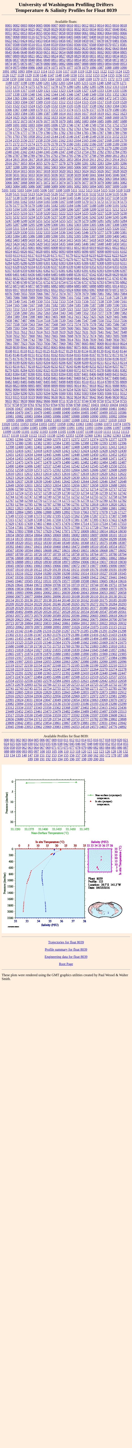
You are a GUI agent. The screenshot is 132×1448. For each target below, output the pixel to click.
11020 (6, 424)
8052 (39, 347)
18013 (94, 531)
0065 (115, 33)
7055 (23, 294)
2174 (31, 144)
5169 (77, 202)
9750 (100, 401)
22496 (56, 677)
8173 (115, 355)
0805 (123, 52)
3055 (39, 163)
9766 (69, 405)
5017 (39, 171)
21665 (94, 642)
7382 (123, 313)
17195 (56, 516)
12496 (28, 466)
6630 (123, 274)
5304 (85, 225)
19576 (56, 581)
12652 (38, 485)
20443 (113, 608)
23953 (28, 727)
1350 (100, 94)
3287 (8, 167)
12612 (28, 474)
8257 (115, 366)
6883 (62, 286)
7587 (123, 324)
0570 (108, 44)
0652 (54, 52)
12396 (122, 443)
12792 (84, 504)
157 (77, 755)
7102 (77, 297)
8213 (115, 363)
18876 (10, 562)
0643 (115, 48)
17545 (113, 523)
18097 (94, 535)
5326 (115, 228)
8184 (62, 359)
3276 (46, 163)
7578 (92, 324)
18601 (38, 550)
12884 (19, 512)
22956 (56, 696)
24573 (94, 727)
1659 (92, 117)
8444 (16, 378)
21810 (113, 646)
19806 (10, 589)
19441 (113, 577)
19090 (113, 566)
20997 (66, 627)
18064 (38, 535)
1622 (115, 113)
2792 (54, 156)
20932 (122, 623)
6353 (100, 267)
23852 (38, 723)
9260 (92, 389)
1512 (62, 102)
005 (36, 740)
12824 (28, 508)
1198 (23, 83)
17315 (10, 520)
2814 (8, 159)
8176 (16, 359)
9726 (69, 401)
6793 (100, 282)
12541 (66, 466)
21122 (122, 627)
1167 (73, 79)
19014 (94, 562)
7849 (108, 340)
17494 (75, 523)
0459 (85, 41)
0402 (54, 37)
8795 (115, 382)
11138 (51, 435)
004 (30, 740)
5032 (23, 175)
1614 (62, 113)
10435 (123, 405)
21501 (113, 638)
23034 (38, 700)
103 (48, 751)
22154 (38, 665)
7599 (62, 328)
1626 (23, 117)
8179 (31, 359)
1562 (100, 106)
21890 (84, 654)
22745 (28, 688)
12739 (103, 493)
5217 (31, 213)
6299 (31, 263)
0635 (85, 48)
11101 (25, 431)
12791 (75, 504)
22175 (66, 665)
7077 (69, 294)
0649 (31, 52)
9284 (16, 393)
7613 (31, 332)
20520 (38, 612)
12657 (84, 485)
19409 (84, 577)
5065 (123, 179)
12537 (47, 466)
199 (89, 759)
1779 (39, 133)
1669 (115, 117)
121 (89, 751)
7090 (39, 297)
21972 (84, 658)
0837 (16, 60)
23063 (94, 700)
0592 (46, 48)
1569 (31, 110)
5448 (100, 244)
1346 (69, 94)
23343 (38, 707)
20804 (28, 623)
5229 (115, 213)
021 (125, 740)
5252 (46, 221)
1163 (43, 79)
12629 (66, 477)
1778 (31, 133)
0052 (16, 33)
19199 (122, 569)
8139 (100, 351)
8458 (46, 378)
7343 (62, 313)
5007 (85, 167)
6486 (62, 274)
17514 (84, 523)
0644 (123, 48)
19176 (94, 569)
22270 (103, 669)
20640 (56, 619)
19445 (10, 581)
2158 (39, 140)
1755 (16, 129)
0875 (16, 64)
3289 (23, 167)
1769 (123, 129)
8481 (123, 378)
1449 (62, 98)
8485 (23, 382)
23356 (47, 707)
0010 (69, 25)
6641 (77, 278)
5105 (36, 190)
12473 (10, 462)
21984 (113, 658)
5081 (115, 182)
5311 (16, 228)
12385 (66, 443)
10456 (84, 408)
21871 (19, 654)
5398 (100, 236)
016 (95, 740)
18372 (94, 543)
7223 (85, 309)
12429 (113, 451)
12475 (19, 462)
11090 (61, 428)
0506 (123, 41)
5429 (39, 244)
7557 (8, 324)
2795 (69, 156)
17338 (38, 520)
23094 (19, 704)
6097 (92, 251)
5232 (16, 217)
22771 (94, 688)
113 (71, 751)
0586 (23, 48)
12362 (107, 435)
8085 (100, 347)
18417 (28, 546)
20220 (19, 604)
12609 (122, 470)
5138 (16, 198)
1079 (85, 67)
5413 (54, 240)
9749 (92, 401)
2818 (39, 159)
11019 (122, 420)
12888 (47, 512)
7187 (92, 305)
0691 (92, 52)
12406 (56, 447)
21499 (103, 638)
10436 (10, 408)
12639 (38, 481)
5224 (77, 213)
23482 (66, 711)
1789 (115, 133)
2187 (100, 144)
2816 (23, 159)
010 (60, 740)
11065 (89, 424)
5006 (77, 167)
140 (24, 755)
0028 (46, 29)
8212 (108, 363)
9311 (115, 393)
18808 (19, 558)
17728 (94, 527)
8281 (16, 370)
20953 (10, 627)
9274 (123, 389)
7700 (16, 340)
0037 (108, 29)
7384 (8, 317)
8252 (92, 366)
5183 (62, 205)
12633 (103, 477)
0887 (77, 64)
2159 (46, 140)
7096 (62, 297)
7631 (85, 332)
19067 (66, 566)
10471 (28, 412)
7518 (46, 320)
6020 (100, 248)
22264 (94, 669)
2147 (77, 136)
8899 (54, 385)
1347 (77, 94)
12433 (19, 454)
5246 (123, 217)
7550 (100, 320)
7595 (31, 328)
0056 (46, 33)
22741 (10, 688)
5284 (123, 221)
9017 (85, 385)
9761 (31, 405)
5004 (62, 167)
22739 (122, 684)
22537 (113, 677)
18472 (75, 546)
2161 (54, 140)
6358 (16, 271)
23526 (19, 715)
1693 (31, 125)
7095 (54, 297)
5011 (115, 167)
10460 (103, 408)
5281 (100, 221)
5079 (100, 182)
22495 (47, 677)
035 (48, 744)
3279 (69, 163)
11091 (70, 428)
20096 (57, 596)
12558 (19, 470)
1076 (62, 67)
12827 (56, 508)
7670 (77, 336)
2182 (85, 144)
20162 (84, 600)
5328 (8, 232)
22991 (10, 700)
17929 (47, 531)
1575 (77, 110)
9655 (8, 401)
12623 (10, 477)
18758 (75, 554)
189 (30, 759)
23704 (28, 719)
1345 (62, 94)
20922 (103, 623)
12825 (38, 508)
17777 (113, 527)
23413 (94, 707)
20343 (47, 608)
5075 (69, 182)
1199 (31, 83)
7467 (16, 320)
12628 (56, 477)
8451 (39, 378)
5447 (92, 244)
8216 (16, 366)
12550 (113, 466)
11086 (43, 428)
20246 (56, 604)
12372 (75, 439)
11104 (53, 431)
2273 (62, 148)
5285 (8, 225)
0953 (123, 64)
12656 (75, 485)
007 (48, 740)
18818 (28, 558)
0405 (69, 37)
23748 (66, 719)
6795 (115, 282)
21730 (38, 646)
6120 (46, 255)
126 (107, 751)
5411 (39, 240)
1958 (31, 136)
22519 (94, 677)
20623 (19, 619)
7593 (16, 328)
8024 (123, 343)
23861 (56, 723)
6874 (23, 286)
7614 (39, 332)
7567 (46, 324)
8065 (54, 347)
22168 (56, 665)
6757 (85, 282)
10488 (56, 412)
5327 (123, 228)
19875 (56, 589)
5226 (92, 213)
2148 (85, 136)
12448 (75, 454)
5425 (23, 244)
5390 (54, 236)
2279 (108, 148)
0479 (108, 41)
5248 (16, 221)
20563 (10, 615)
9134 (62, 389)
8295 (31, 370)
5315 (31, 228)
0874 (8, 64)
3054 (31, 163)
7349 (77, 313)
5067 (16, 182)
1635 (69, 117)
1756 (23, 129)
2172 (16, 144)
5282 (108, 221)
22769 (84, 688)
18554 (113, 546)
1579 (108, 110)
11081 (6, 428)
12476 (28, 462)
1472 (108, 98)
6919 (31, 290)
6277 (77, 259)
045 (72, 744)
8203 (39, 363)
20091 (47, 596)
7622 (77, 332)
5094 (92, 186)
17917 (38, 531)
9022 (100, 385)
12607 (103, 470)
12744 (10, 497)
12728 (47, 493)
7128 (115, 297)
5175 (123, 202)
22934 (28, 696)
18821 (47, 558)
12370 (56, 439)
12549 (103, 466)
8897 (39, 385)
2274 (69, 148)
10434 (113, 405)
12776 (75, 500)
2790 (39, 156)
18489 (84, 546)
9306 (108, 393)
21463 (28, 638)
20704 (122, 619)
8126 (54, 351)
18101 (113, 535)
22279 (10, 673)
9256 (77, 389)
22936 (38, 696)
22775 (103, 688)
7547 (85, 320)
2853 (69, 159)
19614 (113, 581)
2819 (46, 159)
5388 (39, 236)
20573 (28, 615)
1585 (31, 113)
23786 (103, 719)
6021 (108, 248)
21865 (10, 654)
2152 (115, 136)
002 (18, 740)
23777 (84, 719)
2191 (8, 148)
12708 (56, 489)
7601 (77, 328)
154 (60, 755)
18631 (66, 550)
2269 (31, 148)
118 (77, 751)
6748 (16, 282)
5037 (62, 175)
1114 (44, 71)
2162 (62, 140)
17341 (47, 520)
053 (113, 744)
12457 (38, 458)
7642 (108, 332)
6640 (69, 278)
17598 (28, 527)
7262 (39, 313)
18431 (38, 546)
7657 (23, 336)
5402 (8, 240)
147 (30, 755)
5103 (20, 190)
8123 (39, 351)
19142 (66, 569)
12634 (113, 477)
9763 (46, 405)
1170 (96, 79)
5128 (69, 194)
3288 (16, 167)
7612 (23, 332)
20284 (113, 604)
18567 (10, 550)
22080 (84, 661)
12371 (66, 439)
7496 (31, 320)
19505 (28, 581)
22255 (75, 669)
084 (107, 747)
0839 (23, 60)
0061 (85, 33)
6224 (123, 255)
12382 (38, 443)
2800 (108, 156)
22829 (47, 692)
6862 (123, 282)
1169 (88, 79)
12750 (56, 497)
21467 (38, 638)
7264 (54, 313)
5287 (16, 225)
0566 (77, 44)
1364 (8, 98)
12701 (28, 489)
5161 (16, 202)
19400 (66, 577)
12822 (10, 508)
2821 (62, 159)
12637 (19, 481)
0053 (23, 33)
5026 (100, 171)
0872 (115, 60)
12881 (113, 508)
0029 (54, 29)
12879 (94, 508)
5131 (85, 194)
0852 (62, 60)
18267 (84, 539)
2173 (23, 144)
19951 (94, 589)
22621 (84, 681)
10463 (122, 408)
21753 (56, 646)
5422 (123, 240)
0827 (62, 56)
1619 (100, 113)
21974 (94, 658)
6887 (85, 286)
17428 (122, 520)
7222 (77, 309)
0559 (54, 44)
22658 (122, 681)
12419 (47, 451)
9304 (92, 393)
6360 (31, 271)
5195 (23, 209)
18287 (94, 539)
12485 (113, 462)
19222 (28, 573)
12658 (94, 485)
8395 (69, 374)
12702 (38, 489)
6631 (8, 278)
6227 (23, 259)
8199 (16, 363)
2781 (92, 152)
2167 (100, 140)
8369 (69, 370)
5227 (100, 213)
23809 (10, 723)
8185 (69, 359)
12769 (28, 500)
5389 (46, 236)
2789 (31, 156)
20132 (122, 596)
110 (66, 751)
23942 (122, 723)
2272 (54, 148)
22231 (28, 669)
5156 (100, 198)
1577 (92, 110)
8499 (69, 382)
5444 (69, 244)
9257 (85, 389)
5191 (115, 205)
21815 (10, 650)
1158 (5, 79)
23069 (103, 700)
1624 (8, 117)
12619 (94, 474)
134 (12, 755)
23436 (122, 707)
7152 (54, 301)
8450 (31, 378)
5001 (39, 167)
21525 (19, 642)
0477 (92, 41)
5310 (8, 228)
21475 (47, 638)
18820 (38, 558)
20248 (66, 604)
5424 (16, 244)
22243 (56, 669)
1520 (123, 102)
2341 (16, 152)
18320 (19, 543)
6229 (39, 259)
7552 (108, 320)
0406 (77, 37)
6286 (23, 263)
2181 (77, 144)
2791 (46, 156)
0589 (31, 48)
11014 (94, 420)
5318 (54, 228)
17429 (10, 523)
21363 (47, 635)
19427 (103, 577)
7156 (85, 301)
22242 (47, 669)
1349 (92, 94)
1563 (108, 106)
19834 (19, 589)
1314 (123, 87)
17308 (122, 516)
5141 (39, 198)
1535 (69, 106)
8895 (31, 385)
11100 (16, 431)
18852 (94, 558)
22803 (10, 692)
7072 (54, 294)
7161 (123, 301)
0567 (85, 44)
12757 (103, 497)
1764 (85, 129)
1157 (126, 75)
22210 (113, 665)
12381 (28, 443)
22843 (66, 692)
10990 (94, 416)
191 (42, 759)
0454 (46, 41)
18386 (113, 543)
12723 (10, 493)
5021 (69, 171)
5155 (92, 198)
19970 (113, 589)
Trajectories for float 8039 (66, 942)
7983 (69, 343)
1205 (77, 83)
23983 (56, 727)
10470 (19, 412)
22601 (66, 681)
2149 (92, 136)
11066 (98, 424)
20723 (10, 623)
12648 (122, 481)
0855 (85, 60)
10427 (85, 405)
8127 (62, 351)
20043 (84, 592)
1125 (126, 71)
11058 (61, 424)
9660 (31, 401)
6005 (46, 248)
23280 (113, 704)
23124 (47, 704)
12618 (84, 474)
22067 (75, 661)
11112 (116, 431)
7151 (46, 301)
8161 (46, 355)
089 (12, 751)
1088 (108, 67)
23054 (75, 700)
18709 (19, 554)
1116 (58, 71)
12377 (113, 439)
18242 (75, 539)
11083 (15, 428)
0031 (69, 29)
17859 (122, 527)
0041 (123, 29)
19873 (47, 589)
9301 (69, 393)
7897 (16, 343)
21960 (66, 658)
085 (113, 747)
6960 (77, 290)
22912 (122, 692)
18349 (66, 543)
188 (125, 755)
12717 (113, 489)
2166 (92, 140)
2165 (85, 140)
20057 (113, 592)
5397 (92, 236)
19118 (28, 569)
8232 (54, 366)
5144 (62, 198)
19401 (75, 577)
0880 (46, 64)
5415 (69, 240)
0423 (16, 41)
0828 (69, 56)
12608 (113, 470)
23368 (66, 707)
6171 (54, 255)
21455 (19, 638)
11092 (80, 428)
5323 (92, 228)
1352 (115, 94)
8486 (31, 382)
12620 (103, 474)
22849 (75, 692)
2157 (31, 140)
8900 (62, 385)
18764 (94, 554)
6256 (54, 259)
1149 (66, 75)
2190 (123, 144)
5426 (31, 244)
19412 (94, 577)
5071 (39, 182)
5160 (8, 202)
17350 (56, 520)
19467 (19, 581)
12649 (10, 485)
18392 (10, 546)
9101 (46, 389)
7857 (123, 340)
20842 (56, 623)
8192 (92, 359)
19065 (47, 566)
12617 (75, 474)
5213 (123, 209)
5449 (108, 244)
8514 (100, 382)
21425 (103, 635)
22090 (103, 661)
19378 (47, 577)
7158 (100, 301)
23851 (28, 723)
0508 (16, 44)
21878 (38, 654)
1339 (23, 94)
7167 (31, 305)
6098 (100, 251)
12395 (113, 443)
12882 (122, 508)
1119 (81, 71)
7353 (92, 313)
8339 (54, 370)
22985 (122, 696)
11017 (103, 420)
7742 (31, 340)
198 (83, 759)
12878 (84, 508)
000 (6, 740)
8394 (62, 374)
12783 (10, 504)
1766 (100, 129)
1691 (16, 125)
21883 (66, 654)
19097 (122, 566)
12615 (56, 474)
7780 (39, 340)
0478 (100, 41)
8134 (85, 351)
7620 (69, 332)
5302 (69, 225)
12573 (38, 470)
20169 (94, 600)
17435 (19, 523)
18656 (94, 550)
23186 (84, 704)
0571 (115, 44)
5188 (92, 205)
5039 (77, 175)
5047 (123, 175)
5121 (16, 194)
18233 (66, 539)
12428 (103, 451)
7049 (16, 294)
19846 (38, 589)
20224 (28, 604)
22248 (66, 669)
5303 (77, 225)
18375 (103, 543)
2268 (23, 148)
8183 (54, 359)
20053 (103, 592)
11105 (62, 431)
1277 (46, 87)
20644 (66, 619)
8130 (77, 351)
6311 (123, 263)
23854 (47, 723)
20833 (47, 623)
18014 (103, 531)
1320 (39, 90)
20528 (66, 612)
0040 (115, 29)
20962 (19, 627)
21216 (47, 631)
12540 (56, 466)
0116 (31, 37)
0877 (31, 64)
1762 (69, 129)
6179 (69, 255)
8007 (92, 343)
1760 (54, 129)
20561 (122, 612)
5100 (123, 186)
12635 (122, 477)
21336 (28, 635)
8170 (100, 355)
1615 (69, 113)
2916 (8, 163)
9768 (77, 405)
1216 (92, 83)
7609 (123, 328)
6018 (85, 248)
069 (48, 747)
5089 (54, 186)
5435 (62, 244)
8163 (62, 355)
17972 (75, 531)
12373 (84, 439)
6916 (8, 290)
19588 (75, 581)
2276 (85, 148)
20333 (28, 608)
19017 (103, 562)
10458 (94, 408)
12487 (122, 462)
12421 (66, 451)
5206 (69, 209)
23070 (113, 700)
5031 (16, 175)
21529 (28, 642)
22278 (122, 669)
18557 (122, 546)
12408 (75, 447)
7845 (100, 340)
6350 (85, 267)
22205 (103, 665)
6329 (23, 267)
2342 (23, 152)
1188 (8, 83)
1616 (77, 113)
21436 (122, 635)
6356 (123, 267)
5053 (46, 179)
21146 (28, 631)
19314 (84, 573)
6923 (62, 290)
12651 (28, 485)
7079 (85, 294)
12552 (10, 470)
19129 (47, 569)
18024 (113, 531)
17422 (113, 520)
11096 (107, 428)
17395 (94, 520)
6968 (100, 290)
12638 (28, 481)
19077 (94, 566)
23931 (103, 723)
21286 (94, 631)
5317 (46, 228)
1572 (54, 110)
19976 (122, 589)
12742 (122, 493)
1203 (62, 83)
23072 (122, 700)
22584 (56, 681)
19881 (75, 589)
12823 (19, 508)
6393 (100, 271)
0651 (46, 52)
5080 (108, 182)
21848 (103, 650)
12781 (113, 500)
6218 (85, 255)
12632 (94, 477)
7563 (31, 324)
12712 (84, 489)
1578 (100, 110)
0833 (108, 56)
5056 (62, 179)
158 (83, 755)
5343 (69, 232)
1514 (77, 102)
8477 (108, 378)
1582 (8, 113)
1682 (77, 121)
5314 (23, 228)
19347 (10, 577)
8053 (46, 347)
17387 (84, 520)
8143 (115, 351)
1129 (28, 75)
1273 (16, 87)
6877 (31, 286)
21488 (75, 638)
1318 (31, 90)
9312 (123, 393)
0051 (8, 33)
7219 (54, 309)
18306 (122, 539)
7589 (8, 328)
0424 (23, 41)
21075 (94, 627)
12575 (47, 470)
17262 (75, 516)
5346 (85, 232)
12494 (19, 466)
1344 (54, 94)
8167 (92, 355)
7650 (8, 336)
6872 (8, 286)
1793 (16, 136)
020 (119, 740)
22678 (19, 684)
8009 (100, 343)
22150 (28, 665)
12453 (122, 454)
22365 (47, 673)
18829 (75, 558)
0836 (8, 60)
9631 (62, 397)
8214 (123, 363)
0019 (8, 29)
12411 (103, 447)
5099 (115, 186)
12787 (47, 504)
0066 (123, 33)
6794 (108, 282)
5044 (100, 175)
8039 (16, 347)
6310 (115, 263)
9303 (85, 393)
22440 (103, 673)
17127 (122, 512)
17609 (38, 527)
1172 (111, 79)
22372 (56, 673)
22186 (84, 665)
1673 (23, 121)
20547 (103, 612)
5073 (54, 182)
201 (101, 759)
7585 (108, 324)
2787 (16, 156)
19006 (84, 562)
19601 (94, 581)
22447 (122, 673)
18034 (10, 535)
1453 (92, 98)
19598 (84, 581)
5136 (123, 194)
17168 (28, 516)
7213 (23, 309)
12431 (10, 454)
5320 (69, 228)
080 (89, 747)
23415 (103, 707)
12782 (122, 500)
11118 (15, 435)
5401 (123, 236)
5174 (115, 202)
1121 (96, 71)
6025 (16, 251)
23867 (66, 723)
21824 (28, 650)
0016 (115, 25)
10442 (38, 408)
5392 (69, 236)
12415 (10, 451)
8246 (77, 366)
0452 (31, 41)
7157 (92, 301)
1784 (77, 133)
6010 (62, 248)
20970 (28, 627)
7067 (46, 294)
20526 (47, 612)
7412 (69, 317)
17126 (113, 512)
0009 (62, 25)
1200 (39, 83)
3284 (108, 163)
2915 (123, 159)
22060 (56, 661)
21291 (103, 631)
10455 (75, 408)
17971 (66, 531)
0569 (100, 44)
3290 (31, 167)
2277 (92, 148)
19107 (10, 569)
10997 (29, 420)
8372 (77, 370)
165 (101, 755)
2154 (8, 140)
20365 (84, 608)
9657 (16, 401)
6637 (46, 278)
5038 (69, 175)
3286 (123, 163)
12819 (103, 504)
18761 (84, 554)
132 (125, 751)
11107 (80, 431)
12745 (19, 497)
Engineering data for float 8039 (66, 957)
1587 (46, 113)
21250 (56, 631)
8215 (8, 366)
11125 (42, 435)
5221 (54, 213)
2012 (39, 136)
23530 (28, 715)
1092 (13, 71)
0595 (69, 48)
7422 (85, 317)
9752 (108, 401)
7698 (123, 336)
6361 (39, 271)
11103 (43, 431)
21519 (10, 642)
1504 (23, 102)
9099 (39, 389)
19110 (19, 569)
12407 (66, 447)
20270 (84, 604)
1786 (92, 133)
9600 (39, 397)
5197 (39, 209)
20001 (38, 592)
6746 (123, 278)
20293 (122, 604)
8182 (46, 359)
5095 (100, 186)
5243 (100, 217)
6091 (46, 251)
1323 (62, 90)
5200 (62, 209)
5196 (31, 209)
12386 (75, 443)
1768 (115, 129)
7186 (85, 305)
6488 (69, 274)
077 (72, 747)
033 (42, 744)
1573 (62, 110)
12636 (10, 481)
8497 (54, 382)
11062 (70, 424)
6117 (31, 255)
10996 (20, 420)
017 (101, 740)
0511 (39, 44)
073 (60, 747)
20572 (19, 615)
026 (18, 744)
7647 (115, 332)
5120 (8, 194)
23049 (56, 700)
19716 (66, 585)
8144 (123, 351)
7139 (8, 301)
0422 (8, 41)
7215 (39, 309)
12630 (75, 477)
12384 (56, 443)
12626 (38, 477)
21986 (122, 658)
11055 (43, 424)
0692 (100, 52)
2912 (100, 159)
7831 (77, 340)
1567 (16, 110)
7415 (77, 317)
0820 (23, 56)
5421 (115, 240)
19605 (103, 581)
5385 (23, 236)
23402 (84, 707)
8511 (92, 382)
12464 (94, 458)
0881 (54, 64)
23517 (10, 715)
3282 (92, 163)
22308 (38, 673)
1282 (85, 87)
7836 (85, 340)
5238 (62, 217)
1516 (92, 102)
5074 (62, 182)
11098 (126, 428)
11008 (75, 420)
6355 (115, 267)
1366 (23, 98)
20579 (38, 615)
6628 (108, 274)
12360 (88, 435)
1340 (31, 94)
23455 (28, 711)
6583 (100, 274)
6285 (16, 263)
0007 (54, 25)
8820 (8, 385)
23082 (10, 704)
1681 (69, 121)
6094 (69, 251)
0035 (100, 29)
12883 (10, 512)
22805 (19, 692)
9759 (23, 405)
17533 (94, 523)
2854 (77, 159)
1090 (123, 67)
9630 (54, 397)
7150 (39, 301)
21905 (122, 654)
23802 (113, 719)
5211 (108, 209)
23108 (38, 704)
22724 (84, 684)
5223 (69, 213)
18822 (56, 558)
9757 (8, 405)
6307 (92, 263)
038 (60, 744)
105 (54, 751)
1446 (46, 98)
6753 (54, 282)
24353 (75, 727)
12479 (56, 462)
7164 (8, 305)
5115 (104, 190)
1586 (39, 113)
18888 (19, 562)
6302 (54, 263)
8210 (92, 363)
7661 (39, 336)
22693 (28, 684)
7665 (54, 336)
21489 (84, 638)
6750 (31, 282)
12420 (56, 451)
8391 (39, 374)
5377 (100, 232)
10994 (122, 416)
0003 (23, 25)
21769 (66, 646)
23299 (122, 704)
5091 (69, 186)
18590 (19, 550)
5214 (8, 213)
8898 (46, 385)
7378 (108, 313)
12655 (66, 485)
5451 (123, 244)
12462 (84, 458)
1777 (23, 133)
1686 (108, 121)
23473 (47, 711)
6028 (39, 251)
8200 (23, 363)
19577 (66, 581)
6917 (16, 290)
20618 (113, 615)
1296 (100, 87)
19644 (28, 585)
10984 (38, 416)
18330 (47, 543)
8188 (77, 359)
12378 (122, 439)
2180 (69, 144)
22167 (47, 665)
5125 (46, 194)
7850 (115, 340)
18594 (28, 550)
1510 (46, 102)
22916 (10, 696)
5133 (100, 194)
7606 (108, 328)
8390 (31, 374)
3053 (23, 163)
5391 (62, 236)
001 (12, 740)
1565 (123, 106)
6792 (92, 282)
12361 (98, 435)
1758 (39, 129)
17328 (28, 520)
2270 (39, 148)
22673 (10, 684)
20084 (38, 596)
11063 (80, 424)
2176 (46, 144)
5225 (85, 213)
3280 (77, 163)
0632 (77, 48)
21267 (66, 631)
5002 (46, 167)
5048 (8, 179)
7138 (123, 297)
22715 (56, 684)
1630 (31, 117)
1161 (28, 79)
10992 (113, 416)
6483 (39, 274)
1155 (111, 75)
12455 (19, 458)
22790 (122, 688)
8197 (123, 359)
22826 (38, 692)
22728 (103, 684)
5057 (69, 179)
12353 (70, 435)
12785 (28, 504)
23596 (84, 715)
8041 (23, 347)
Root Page (66, 964)
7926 (31, 343)
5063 (108, 179)
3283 (100, 163)
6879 (39, 286)
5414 (62, 240)
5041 (92, 175)
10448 (56, 408)
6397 (123, 271)
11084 (24, 428)
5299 (46, 225)
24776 (113, 727)
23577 (66, 715)
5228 (108, 213)
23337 (28, 707)
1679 (62, 121)
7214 (31, 309)
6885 (77, 286)
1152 (88, 75)
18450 (47, 546)
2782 (100, 152)
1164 (50, 79)
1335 (115, 90)
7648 (123, 332)
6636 (39, 278)
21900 (103, 654)
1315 (8, 90)
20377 (94, 608)
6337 (54, 267)
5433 (46, 244)
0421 (123, 37)
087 (125, 747)
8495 (46, 382)
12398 (10, 447)
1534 (62, 106)
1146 (43, 75)
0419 (108, 37)
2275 (77, 148)
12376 (103, 439)
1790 (123, 133)
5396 (85, 236)
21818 (19, 650)
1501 (123, 98)
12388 (84, 443)
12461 (75, 458)
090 (18, 751)
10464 (10, 412)
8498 (62, 382)
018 (107, 740)
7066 (39, 294)
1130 (36, 75)
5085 (23, 186)
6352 (92, 267)
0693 (108, 52)
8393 (54, 374)
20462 (122, 608)
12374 (94, 439)
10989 (84, 416)
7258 (16, 313)
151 (42, 755)
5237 (54, 217)
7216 (46, 309)
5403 (16, 240)
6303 (62, 263)
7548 (92, 320)
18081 (66, 535)
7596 (39, 328)
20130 (112, 596)
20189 (122, 600)
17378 (66, 520)
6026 (23, 251)
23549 (38, 715)
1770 (8, 133)
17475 (56, 523)
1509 (39, 102)
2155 (16, 140)
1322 (54, 90)
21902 (113, 654)
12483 (94, 462)
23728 (47, 719)
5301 (62, 225)
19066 (56, 566)
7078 (77, 294)
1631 (39, 117)
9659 (23, 401)
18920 (38, 562)
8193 (100, 359)
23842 (19, 723)
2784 (115, 152)
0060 (77, 33)
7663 (46, 336)
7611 (16, 332)
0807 (8, 56)
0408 (92, 37)
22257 (84, 669)
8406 (92, 374)
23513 (122, 711)
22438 (94, 673)
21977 (103, 658)
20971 (38, 627)
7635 (92, 332)
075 (66, 747)
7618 (54, 332)
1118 (73, 71)
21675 (122, 642)
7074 (62, 294)
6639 (62, 278)
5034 (39, 175)
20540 (94, 612)
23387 (75, 707)
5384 (16, 236)
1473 (115, 98)
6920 (39, 290)
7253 (115, 309)
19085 (103, 566)
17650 (56, 527)
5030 (8, 175)
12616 (66, 474)
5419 (100, 240)
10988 (75, 416)
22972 (94, 696)
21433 (113, 635)
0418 (100, 37)
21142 (19, 631)
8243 (69, 366)
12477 (38, 462)
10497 (94, 412)
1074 (46, 67)
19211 (10, 573)
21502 (122, 638)
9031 (108, 385)
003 (24, 740)
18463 (66, 546)
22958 (66, 696)
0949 (115, 64)
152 (48, 755)
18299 (113, 539)
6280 (100, 259)
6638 (54, 278)
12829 (75, 508)
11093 (89, 428)
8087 (108, 347)
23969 (47, 727)
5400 (115, 236)
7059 (31, 294)
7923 (23, 343)
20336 (38, 608)
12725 (28, 493)
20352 (56, 608)
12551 (122, 466)
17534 (103, 523)
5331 (31, 232)
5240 (77, 217)
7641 (100, 332)
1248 (100, 83)
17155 (19, 516)
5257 (69, 221)
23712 (38, 719)
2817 (31, 159)
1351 (108, 94)
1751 (108, 125)
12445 (47, 454)
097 (36, 751)
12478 (47, 462)
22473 (10, 677)
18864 (122, 558)
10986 (56, 416)
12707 (47, 489)
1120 (88, 71)
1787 (100, 133)
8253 (100, 366)
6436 (31, 274)
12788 (56, 504)
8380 (108, 370)
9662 (39, 401)
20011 (56, 592)
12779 (94, 500)
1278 (54, 87)
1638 (85, 117)
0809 (16, 56)
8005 (85, 343)
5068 (23, 182)
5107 (51, 190)
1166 (66, 79)
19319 (94, 573)
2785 (123, 152)
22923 (19, 696)
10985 (47, 416)
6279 (92, 259)
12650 (19, 485)
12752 (75, 497)
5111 (74, 190)
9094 (16, 389)
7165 (16, 305)
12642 (66, 481)
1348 (85, 94)
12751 (66, 497)
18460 (56, 546)
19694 (47, 585)
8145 (8, 355)
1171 (103, 79)
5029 (123, 171)
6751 (39, 282)
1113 (36, 71)
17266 (84, 516)
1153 (96, 75)
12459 (56, 458)
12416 (19, 451)
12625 (28, 477)
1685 (100, 121)
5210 (100, 209)
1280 (69, 87)
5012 (123, 167)
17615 (47, 527)
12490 (10, 466)
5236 (46, 217)
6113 (16, 255)
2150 (100, 136)
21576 (66, 642)
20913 (94, 623)
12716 (103, 489)
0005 (39, 25)
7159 (108, 301)
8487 (39, 382)
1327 (85, 90)
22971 (84, 696)
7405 (54, 317)
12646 (103, 481)
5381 (123, 232)
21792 (84, 646)
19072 (75, 566)
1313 (115, 87)
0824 (54, 56)
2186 (92, 144)
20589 (56, 615)
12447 (66, 454)
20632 (47, 619)
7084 (123, 294)
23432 (113, 707)
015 (89, 740)
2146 (69, 136)
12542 (75, 466)
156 (72, 755)
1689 (8, 125)
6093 (62, 251)
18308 (10, 543)
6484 (46, 274)
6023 (123, 248)
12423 (75, 451)
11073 (107, 424)
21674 (113, 642)
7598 (54, 328)
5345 (77, 232)
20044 (94, 592)
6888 (92, 286)
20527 (56, 612)
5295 (31, 225)
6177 (62, 255)
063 (30, 747)
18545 (103, 546)
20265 (75, 604)
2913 (108, 159)
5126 (54, 194)
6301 (46, 263)
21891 (94, 654)
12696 (10, 489)
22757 (66, 688)
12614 (47, 474)
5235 (39, 217)
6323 (8, 267)
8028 (8, 347)
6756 (77, 282)
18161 (28, 539)
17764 (103, 527)
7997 (77, 343)
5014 (16, 171)
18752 (66, 554)
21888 (75, 654)
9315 (16, 397)
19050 (19, 566)
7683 (108, 336)
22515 (84, 677)
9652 (123, 397)
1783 (69, 133)
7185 (77, 305)
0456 (62, 41)
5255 (62, 221)
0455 (54, 41)
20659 (75, 619)
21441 (10, 638)
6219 (92, 255)
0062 (92, 33)
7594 (23, 328)
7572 (69, 324)
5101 (5, 190)
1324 (69, 90)
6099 (108, 251)
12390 (94, 443)
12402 (38, 447)
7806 (62, 340)
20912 (84, 623)
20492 (19, 612)
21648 (75, 642)
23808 (122, 719)
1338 (16, 94)
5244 (108, 217)
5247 (8, 221)
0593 (54, 48)
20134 (10, 600)
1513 (69, 102)
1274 (23, 87)
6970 (108, 290)
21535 (38, 642)
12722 (122, 489)
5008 (92, 167)
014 (83, 740)
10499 (103, 412)
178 (113, 755)
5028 (115, 171)
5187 (85, 205)
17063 (84, 512)
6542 (92, 274)
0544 (46, 44)
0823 (46, 56)
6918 (23, 290)
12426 (94, 451)
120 (83, 751)
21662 (84, 642)
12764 (122, 497)
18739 (56, 554)
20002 (47, 592)
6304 (69, 263)
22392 (66, 673)
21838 (66, 650)
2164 (77, 140)
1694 (39, 125)
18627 (56, 550)
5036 (54, 175)
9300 (62, 393)
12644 (84, 481)
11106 (71, 431)
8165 (77, 355)
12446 (56, 454)
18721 (28, 554)
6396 (115, 271)
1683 (85, 121)
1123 (111, 71)
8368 (62, 370)
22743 (19, 688)
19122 (37, 569)
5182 (54, 205)
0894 (108, 64)
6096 (85, 251)
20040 (75, 592)
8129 (69, 351)
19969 (103, 589)
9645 (100, 397)
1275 (31, 87)
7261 (31, 313)
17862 (10, 531)
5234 (31, 217)
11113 (125, 431)
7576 (85, 324)
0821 (31, 56)
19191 (112, 569)
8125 (46, 351)
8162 (54, 355)
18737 (47, 554)
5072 (46, 182)
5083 (8, 186)
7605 (100, 328)
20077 (28, 596)
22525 (103, 677)
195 (66, 759)
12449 (84, 454)
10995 (10, 420)
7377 (100, 313)
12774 (56, 500)
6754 (62, 282)
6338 (62, 267)
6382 (69, 271)
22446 (113, 673)
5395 (77, 236)
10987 (66, 416)
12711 (75, 489)
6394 (108, 271)
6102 (123, 251)
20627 (28, 619)
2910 (85, 159)
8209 (85, 363)
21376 (56, 635)
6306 (85, 263)
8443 (8, 378)
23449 (10, 711)
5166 (54, 202)
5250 (31, 221)
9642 (92, 397)
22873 (103, 692)
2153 (123, 136)
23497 (103, 711)
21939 (38, 658)
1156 (118, 75)
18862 (113, 558)
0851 (54, 60)
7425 (92, 317)
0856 (92, 60)
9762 (38, 405)
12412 (113, 447)
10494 (75, 412)
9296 (54, 393)
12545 (94, 466)
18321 (28, 543)
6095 (77, 251)
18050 (19, 535)
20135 (19, 600)
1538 (92, 106)
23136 (56, 704)
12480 (66, 462)
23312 (10, 707)
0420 (115, 37)
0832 (100, 56)
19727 (84, 585)
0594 (62, 48)
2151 (108, 136)
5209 (92, 209)
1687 (115, 121)
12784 (19, 504)
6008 (54, 248)
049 (95, 744)
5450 (115, 244)
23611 (122, 715)
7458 (8, 320)
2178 (54, 144)
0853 (69, 60)
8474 (92, 378)
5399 (108, 236)
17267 (94, 516)
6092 (54, 251)
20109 (85, 596)
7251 (100, 309)
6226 (16, 259)
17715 (84, 527)
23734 (56, 719)
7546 (77, 320)
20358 (75, 608)
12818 (94, 504)
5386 (31, 236)
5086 (31, 186)
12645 (94, 481)
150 (36, 755)
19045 (10, 566)
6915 (123, 286)
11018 (112, 420)
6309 (108, 263)
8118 (23, 351)
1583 (16, 113)
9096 (31, 389)
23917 (94, 723)
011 (65, 740)
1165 (58, 79)
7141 (23, 301)
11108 (89, 431)
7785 (46, 340)
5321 (77, 228)
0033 (85, 29)
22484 (38, 677)
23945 (10, 727)
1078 (77, 67)
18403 (19, 546)
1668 (108, 117)
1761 (62, 129)
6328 (16, 267)
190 (36, 759)
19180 (103, 569)
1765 (92, 129)
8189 (85, 359)
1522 (16, 106)
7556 (123, 320)
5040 (85, 175)
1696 (54, 125)
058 (12, 747)
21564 (56, 642)
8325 (46, 370)
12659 (103, 485)
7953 (39, 343)
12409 (84, 447)
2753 (77, 152)
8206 (62, 363)
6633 (23, 278)
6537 (85, 274)
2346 (54, 152)
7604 (92, 328)
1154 (103, 75)
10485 (47, 412)
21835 (56, 650)
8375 (92, 370)
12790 (66, 504)
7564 (39, 324)
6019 (92, 248)
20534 (84, 612)
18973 (66, 562)
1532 (54, 106)
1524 (31, 106)
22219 (19, 669)
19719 (75, 585)
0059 (69, 33)
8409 (108, 374)
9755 (123, 401)
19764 (122, 585)
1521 (8, 106)
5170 (85, 202)
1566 (8, 110)
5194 (16, 209)
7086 (16, 297)
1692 (23, 125)
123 (101, 751)
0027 (39, 29)
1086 (92, 67)
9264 (100, 389)
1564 (115, 106)
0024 (23, 29)
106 (60, 751)
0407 (85, 37)
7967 (54, 343)
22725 (94, 684)
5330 (23, 232)
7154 (69, 301)
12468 (103, 458)
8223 (39, 366)
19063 (38, 566)
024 (6, 744)
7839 (92, 340)
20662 (84, 619)
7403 (46, 317)
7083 (115, 294)
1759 (46, 129)
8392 (46, 374)
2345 (46, 152)
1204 (69, 83)
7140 (16, 301)
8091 (123, 347)
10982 (19, 416)
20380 (103, 608)
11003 (57, 420)
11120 (24, 435)
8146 (16, 355)
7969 (62, 343)
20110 (94, 596)
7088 (24, 297)
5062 (100, 179)
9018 (92, 385)
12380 (19, 443)
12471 (113, 458)
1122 (103, 71)
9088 (115, 385)
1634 (62, 117)
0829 (77, 56)
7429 (108, 317)
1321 (46, 90)
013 (77, 740)
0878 (39, 64)
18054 (28, 535)
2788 (23, 156)
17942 (56, 531)
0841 (39, 60)
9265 (108, 389)
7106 (85, 297)
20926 (113, 623)
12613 (38, 474)
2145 (62, 136)
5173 (108, 202)
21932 (28, 658)
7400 (39, 317)
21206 (37, 631)
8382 (123, 370)
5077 (85, 182)
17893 (19, 531)
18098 (103, 535)
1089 (115, 67)
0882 (62, 64)
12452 (113, 454)
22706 (47, 684)
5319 (62, 228)
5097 (108, 186)
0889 (92, 64)
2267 (16, 148)
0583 (16, 48)
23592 (75, 715)
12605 (84, 470)
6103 (8, 255)
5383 (8, 236)
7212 (16, 309)
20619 (122, 615)
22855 (84, 692)
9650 (115, 397)
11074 (117, 424)
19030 (122, 562)
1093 (21, 71)
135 (18, 755)
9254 (69, 389)
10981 (10, 416)
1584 (23, 113)
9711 (62, 401)
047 (83, 744)
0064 (108, 33)
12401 (28, 447)
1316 (16, 90)
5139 (23, 198)
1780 (46, 133)
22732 (113, 684)
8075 (77, 347)
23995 (66, 727)
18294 (103, 539)
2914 (115, 159)
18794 (122, 554)
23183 (75, 704)
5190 (108, 205)
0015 (108, 25)
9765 (61, 405)
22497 (66, 677)
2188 (108, 144)
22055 (47, 661)
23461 (38, 711)
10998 (38, 420)
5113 (89, 190)
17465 (38, 523)
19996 (28, 592)
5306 (100, 225)
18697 (10, 554)
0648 (23, 52)
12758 (113, 497)
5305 (92, 225)
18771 (103, 554)
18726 (38, 554)
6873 (16, 286)
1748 (85, 125)
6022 (115, 248)
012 (72, 740)
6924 (69, 290)
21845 (94, 650)
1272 (8, 87)
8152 (39, 355)
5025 (92, 171)
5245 (115, 217)
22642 (103, 681)
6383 (77, 271)
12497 (38, 466)
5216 (23, 213)
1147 (50, 75)
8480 (115, 378)
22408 (75, 673)
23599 (103, 715)
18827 (66, 558)
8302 (39, 370)
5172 (100, 202)
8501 (77, 382)
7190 (115, 305)
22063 (66, 661)
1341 (39, 94)
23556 (47, 715)
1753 (123, 125)
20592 (66, 615)
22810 (28, 692)
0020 (16, 29)
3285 (115, 163)
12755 (94, 497)
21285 (84, 631)
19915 (84, 589)
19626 (10, 585)
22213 (122, 665)
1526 (46, 106)
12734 (84, 493)
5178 (23, 205)
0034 (92, 29)
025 (12, 744)
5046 (115, 175)
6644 (100, 278)
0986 (31, 67)
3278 (62, 163)
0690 (85, 52)
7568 (54, 324)
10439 (28, 408)
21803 (94, 646)
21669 (103, 642)
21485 (66, 638)
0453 (39, 41)
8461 (54, 378)
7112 (100, 297)
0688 (69, 52)
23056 (84, 700)
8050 (31, 347)
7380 (115, 313)
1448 (54, 98)
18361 (75, 543)
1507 (31, 102)
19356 (19, 577)
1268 (108, 83)
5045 (108, 175)
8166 (85, 355)
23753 (75, 719)
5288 (23, 225)
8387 (23, 374)
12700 (19, 489)
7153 (62, 301)
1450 (69, 98)
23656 (10, 719)
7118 (108, 297)
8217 (23, 366)
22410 (84, 673)
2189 (115, 144)
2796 (77, 156)
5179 (31, 205)
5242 (92, 217)
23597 (94, 715)
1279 (62, 87)
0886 (69, 64)
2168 (108, 140)
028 (24, 744)
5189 (100, 205)
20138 (47, 600)
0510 (31, 44)
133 (6, 755)
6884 (69, 286)
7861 (8, 343)
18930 (47, 562)
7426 (100, 317)
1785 (85, 133)
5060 (85, 179)
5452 (8, 248)
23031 (28, 700)
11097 (117, 428)
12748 (38, 497)
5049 (16, 179)
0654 (62, 52)
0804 (115, 52)
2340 (8, 152)
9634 (77, 397)
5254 (54, 221)
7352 (85, 313)
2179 (62, 144)
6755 (69, 282)
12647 (113, 481)
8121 (31, 351)
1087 (100, 67)
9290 (23, 393)
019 (113, 740)
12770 (38, 500)
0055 (39, 33)
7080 (92, 294)
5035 (46, 175)
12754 (84, 497)
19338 (113, 573)
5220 (46, 213)
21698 (19, 646)
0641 (100, 48)
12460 (66, 458)
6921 (46, 290)
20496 (28, 612)
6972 (115, 290)
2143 (46, 136)
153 (54, 755)
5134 (108, 194)
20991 (57, 627)
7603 (85, 328)
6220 (100, 255)
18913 (28, 562)
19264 (38, 573)
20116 (103, 596)
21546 (47, 642)
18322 (38, 543)
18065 (47, 535)
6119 (39, 255)
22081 (94, 661)
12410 (94, 447)
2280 (115, 148)
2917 (16, 163)
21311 (19, 635)
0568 (92, 44)
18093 (84, 535)
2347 (62, 152)
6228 (31, 259)
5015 (23, 171)
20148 (66, 600)
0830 (85, 56)
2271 (46, 148)
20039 (66, 592)
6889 (100, 286)
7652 (16, 336)
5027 (108, 171)
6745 (115, 278)
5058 (77, 179)
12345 (60, 435)
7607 (115, 328)
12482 (84, 462)
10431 (95, 405)
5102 (13, 190)
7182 (54, 305)
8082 (92, 347)
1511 (54, 102)
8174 (123, 355)
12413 (122, 447)
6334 (31, 267)
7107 (93, 297)
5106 (43, 190)
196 (72, 759)
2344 (39, 152)
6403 (23, 274)
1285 (92, 87)
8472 (85, 378)
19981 (10, 592)
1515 (85, 102)
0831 (92, 56)
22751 (38, 688)
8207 (69, 363)
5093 (85, 186)
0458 (77, 41)
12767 (10, 500)
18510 (94, 546)
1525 (39, 106)
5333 (46, 232)
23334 (19, 707)
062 (24, 747)
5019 (54, 171)
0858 (108, 60)
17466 (47, 523)
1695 (46, 125)
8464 (62, 378)
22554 (10, 681)
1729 (62, 125)
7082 (108, 294)
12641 (56, 481)
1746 (69, 125)
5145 (69, 198)
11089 (52, 428)
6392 (92, 271)
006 (42, 740)
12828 (66, 508)
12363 (116, 435)
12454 (10, 458)
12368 (38, 439)
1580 (115, 110)
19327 (103, 573)
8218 (31, 366)
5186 (77, 205)
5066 (8, 182)
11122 (33, 435)
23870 (75, 723)
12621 (113, 474)
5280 (92, 221)
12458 (47, 458)
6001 (31, 248)
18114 (10, 539)
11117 (6, 435)
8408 (100, 374)
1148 (58, 75)
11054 (33, 424)
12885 (28, 512)
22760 (75, 688)
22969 (75, 696)
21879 (47, 654)
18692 (122, 550)
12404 (47, 447)
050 (101, 744)
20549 (113, 612)
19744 (94, 585)
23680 (19, 719)
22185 (75, 665)
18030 (122, 531)
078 (77, 747)
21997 (19, 661)
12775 (66, 500)
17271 (103, 516)
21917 (19, 658)
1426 (39, 98)
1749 (92, 125)
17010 (75, 512)
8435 (123, 374)
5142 (46, 198)
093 (24, 751)
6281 (108, 259)
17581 (19, 527)
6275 (62, 259)
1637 (77, 117)
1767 (108, 129)
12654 (56, 485)
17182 (47, 516)
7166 (23, 305)
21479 (56, 638)
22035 (28, 661)
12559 (28, 470)
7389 (16, 317)
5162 (23, 202)
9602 (46, 397)
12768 (19, 500)
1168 (81, 79)
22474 (19, 677)
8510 (85, 382)
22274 (113, 669)
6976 (8, 294)
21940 (47, 658)
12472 (122, 458)
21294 (112, 631)
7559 (23, 324)
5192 (123, 205)
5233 (23, 217)
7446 (123, 317)
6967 (92, 290)
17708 (75, 527)
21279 (75, 631)
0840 (31, 60)
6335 (39, 267)
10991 (103, 416)
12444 (38, 454)
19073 (84, 566)
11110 (98, 431)
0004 (31, 25)
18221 (56, 539)
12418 (38, 451)
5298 (39, 225)
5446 (85, 244)
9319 (31, 397)
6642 (85, 278)
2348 (69, 152)
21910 (10, 658)
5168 (69, 202)
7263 (46, 313)
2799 (100, 156)
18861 (103, 558)
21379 (66, 635)
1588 (54, 113)
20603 (94, 615)
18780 (113, 554)
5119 (126, 190)
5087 (39, 186)
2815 (16, 159)
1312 (108, 87)
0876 (23, 64)
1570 (39, 110)
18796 (10, 558)
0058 (62, 33)
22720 (66, 684)
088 (6, 751)
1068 (39, 67)
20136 (28, 600)
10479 (38, 412)
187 (119, 755)
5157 (108, 198)
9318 (23, 397)
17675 (66, 527)
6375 (54, 271)
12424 (84, 451)
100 (42, 751)
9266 (115, 389)
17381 (75, 520)
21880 (56, 654)
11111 (107, 431)
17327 (19, 520)
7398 (31, 317)
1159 (13, 79)
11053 (24, 424)
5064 (115, 179)
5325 (108, 228)
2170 (123, 140)
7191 (123, 305)
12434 (28, 454)
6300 (39, 263)
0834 (115, 56)
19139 (56, 569)
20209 (10, 604)
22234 (38, 669)
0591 (39, 48)
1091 (6, 71)
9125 (54, 389)
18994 (75, 562)
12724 (19, 493)
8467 (69, 378)
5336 (62, 232)
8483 (16, 382)
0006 (46, 25)
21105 (103, 627)
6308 (100, 263)
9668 (54, 401)
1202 (54, 83)
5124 (39, 194)
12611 (19, 474)
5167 (62, 202)
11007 (66, 420)
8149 (23, 355)
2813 (123, 156)
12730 (66, 493)
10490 (66, 412)
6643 (92, 278)
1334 (108, 90)
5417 (85, 240)
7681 (100, 336)
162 (95, 755)
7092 (47, 297)
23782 (94, 719)
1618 (92, 113)
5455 (23, 248)
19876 (66, 589)
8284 (23, 370)
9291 (31, 393)
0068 (16, 37)
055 (125, 744)
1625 (16, 117)
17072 (94, 512)
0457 (69, 41)
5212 (115, 209)
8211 (100, 363)
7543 (69, 320)
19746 (103, 585)
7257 (8, 313)
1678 (54, 121)
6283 (123, 259)
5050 (23, 179)
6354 (108, 267)
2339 (123, 148)
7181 (46, 305)
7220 (62, 309)
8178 (23, 359)
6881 (46, 286)
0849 (46, 60)
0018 (123, 25)
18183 (47, 539)
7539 (62, 320)
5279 (85, 221)
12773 (47, 500)
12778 (84, 500)
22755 (56, 688)
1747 (77, 125)
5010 (108, 167)
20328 (10, 608)
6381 (62, 271)
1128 (20, 75)
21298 (122, 631)
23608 (113, 715)
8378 (100, 370)
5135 (115, 194)
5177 (16, 205)
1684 (92, 121)
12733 (75, 493)
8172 (108, 355)
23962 (38, 727)
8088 (115, 347)
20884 (75, 623)
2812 (115, 156)
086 (119, 747)
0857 (100, 60)
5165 (46, 202)
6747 (8, 282)
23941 (113, 723)
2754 (85, 152)
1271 (123, 83)
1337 (8, 94)
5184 (69, 205)
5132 (92, 194)
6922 (54, 290)
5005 (69, 167)
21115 (113, 627)
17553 (122, 523)
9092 (8, 389)
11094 (98, 428)
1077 (69, 67)
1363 (123, 94)
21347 (38, 635)
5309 (123, 225)
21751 (47, 646)
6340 (77, 267)
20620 (10, 619)
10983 (28, 416)
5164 (39, 202)
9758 (15, 405)
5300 (54, 225)
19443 (122, 577)
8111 (16, 351)
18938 (56, 562)
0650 (39, 52)
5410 (31, 240)
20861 (66, 623)
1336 (123, 90)
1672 (16, 121)
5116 (111, 190)
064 (36, 747)
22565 (38, 681)
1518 (108, 102)
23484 (75, 711)
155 (66, 755)
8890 (23, 385)
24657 (103, 727)
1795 (23, 136)
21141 (10, 631)
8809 (123, 382)
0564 (62, 44)
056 (6, 747)
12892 (66, 512)
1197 (16, 83)
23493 (94, 711)
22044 (38, 661)
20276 (103, 604)
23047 (47, 700)
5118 (119, 190)
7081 (100, 294)
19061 (28, 566)
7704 (23, 340)
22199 (94, 665)
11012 (84, 420)
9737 (77, 401)
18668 (103, 550)
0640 (92, 48)
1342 (46, 94)
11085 (33, 428)
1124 (118, 71)
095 (30, 751)
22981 (113, 696)
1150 (73, 75)
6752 (46, 282)
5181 (46, 205)
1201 (46, 83)
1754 (8, 129)
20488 (10, 612)
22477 (28, 677)
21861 (122, 650)
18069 (56, 535)
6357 (8, 271)
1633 (54, 117)
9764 (54, 405)
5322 (85, 228)
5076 (77, 182)
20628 (38, 619)
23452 (19, 711)
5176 (8, 205)
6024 (8, 251)
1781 (54, 133)
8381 (115, 370)
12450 (94, 454)
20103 (66, 596)
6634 (31, 278)
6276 (69, 259)
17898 (28, 531)
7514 (39, 320)
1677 (46, 121)
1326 (77, 90)
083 (101, 747)
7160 (115, 301)
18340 (56, 543)
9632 (69, 397)
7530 (54, 320)
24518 (84, 727)
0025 (31, 29)
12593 (66, 470)
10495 (84, 412)
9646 (108, 397)
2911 (92, 159)
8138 (92, 351)
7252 (108, 309)
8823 (16, 385)
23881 (84, 723)
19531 (47, 581)
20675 (94, 619)
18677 (113, 550)
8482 (8, 382)
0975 (16, 67)
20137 (38, 600)
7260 (23, 313)
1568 (23, 110)
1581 (123, 110)
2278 (100, 148)
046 (77, 744)
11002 (48, 420)
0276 (46, 37)
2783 (108, 152)
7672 (85, 336)
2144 (54, 136)
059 (18, 747)
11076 (126, 424)
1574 (69, 110)
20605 (103, 615)
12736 (94, 493)
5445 (77, 244)
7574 (77, 324)
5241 (85, 217)
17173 (38, 516)
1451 (77, 98)
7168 (39, 305)
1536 (77, 106)
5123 (31, 194)
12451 (103, 454)
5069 (31, 182)
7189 (108, 305)
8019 (115, 343)
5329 (16, 232)
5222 (62, 213)
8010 (108, 343)
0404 (62, 37)
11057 (52, 424)
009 (54, 740)
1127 (13, 75)
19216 (19, 573)
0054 (31, 33)
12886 (38, 512)
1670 (123, 117)
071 (54, 747)
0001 (8, 25)
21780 (75, 646)
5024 (85, 171)
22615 (75, 681)
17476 (66, 523)
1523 (23, 106)
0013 (92, 25)
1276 (39, 87)
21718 (28, 646)
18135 (19, 539)
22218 (10, 669)
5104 (28, 190)
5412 (46, 240)
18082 (75, 535)
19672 (38, 585)
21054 (85, 627)
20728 (19, 623)
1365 (16, 98)
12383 (47, 443)
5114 (96, 190)
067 (42, 747)
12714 (94, 489)
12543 (84, 466)
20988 (47, 627)
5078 (92, 182)
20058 (122, 592)
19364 (38, 577)
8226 (46, 366)
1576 (85, 110)
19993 (19, 592)
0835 (123, 56)
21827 (38, 650)
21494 (94, 638)
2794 (62, 156)
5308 (115, 225)
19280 (47, 573)
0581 (123, 44)
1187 (126, 79)
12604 (75, 470)
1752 (115, 125)
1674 (31, 121)
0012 (85, 25)
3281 (85, 163)
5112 (81, 190)
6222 (108, 255)
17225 (66, 516)
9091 (123, 385)
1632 (46, 117)
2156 (23, 140)
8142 (108, 351)
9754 (115, 401)
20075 (19, 596)
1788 (108, 133)
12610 (10, 474)
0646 (16, 52)
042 (66, 744)
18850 (84, 558)
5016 (31, 171)
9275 (8, 393)
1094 (29, 71)
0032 (77, 29)
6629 (115, 274)
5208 (85, 209)
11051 (15, 424)
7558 (16, 324)
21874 (28, 654)
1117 (66, 71)
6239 (46, 259)
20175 (103, 600)
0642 (108, 48)
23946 (19, 727)
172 (107, 755)
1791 (8, 136)
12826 (47, 508)
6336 (46, 267)
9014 (77, 385)
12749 (47, 497)
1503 (16, 102)
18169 (38, 539)
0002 (16, 25)
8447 (23, 378)
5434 (54, 244)
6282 (115, 259)
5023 (77, 171)
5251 (39, 221)
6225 (8, 259)
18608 (47, 550)
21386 (75, 635)
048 (89, 744)
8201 (31, 363)
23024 (19, 700)
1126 (5, 75)
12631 (84, 477)
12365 (10, 439)
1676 (39, 121)
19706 (56, 585)
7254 (123, 309)
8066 (62, 347)
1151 (81, 75)
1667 (100, 117)
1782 (62, 133)
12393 (103, 443)
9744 (85, 401)
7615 (46, 332)
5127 (62, 194)
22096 (122, 661)
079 (83, 747)
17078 (103, 512)
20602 (84, 615)
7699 (8, 340)
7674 (92, 336)
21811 (122, 646)
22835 (56, 692)
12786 (38, 504)
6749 (23, 282)
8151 (31, 355)
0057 (54, 33)
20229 (38, 604)
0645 (8, 52)
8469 (77, 378)
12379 (10, 443)
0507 (8, 44)
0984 (23, 67)
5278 (77, 221)
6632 (16, 278)
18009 (84, 531)
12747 (28, 497)
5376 (92, 232)
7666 (62, 336)
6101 (115, 251)
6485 (54, 274)
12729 (56, 493)
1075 (54, 67)
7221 (69, 309)
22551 (122, 677)
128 (113, 751)
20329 (19, 608)
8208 (77, 363)
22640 (94, 681)
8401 (85, 374)
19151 (75, 569)
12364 (126, 435)
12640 (47, 481)
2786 (8, 156)
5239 (69, 217)
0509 (23, 44)
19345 (122, 573)
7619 (62, 332)
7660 (31, 336)
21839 (75, 650)
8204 (46, 363)
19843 (28, 589)
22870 (94, 692)
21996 (10, 661)
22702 (38, 684)
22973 (103, 696)
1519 (115, 102)
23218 (103, 704)
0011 (77, 25)
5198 (46, 209)
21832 (47, 650)
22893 (113, 692)
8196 (115, 359)
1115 (51, 71)
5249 (23, 221)
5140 (31, 198)
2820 (54, 159)
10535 (113, 412)
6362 (46, 271)
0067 (8, 37)
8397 (77, 374)
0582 (8, 48)
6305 (77, 263)
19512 (38, 581)
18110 (122, 535)
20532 (75, 612)
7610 (8, 332)
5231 (8, 217)
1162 (36, 79)
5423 (8, 244)
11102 (34, 431)
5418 (92, 240)
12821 (122, 504)
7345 (69, 313)
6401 (16, 274)
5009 (100, 167)
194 (60, 759)
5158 (115, 198)
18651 (84, 550)
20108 (75, 596)
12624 (19, 477)
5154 (85, 198)
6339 (69, 267)
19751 (113, 585)
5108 (59, 190)
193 (54, 759)
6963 (85, 290)
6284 (8, 263)
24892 (122, 727)
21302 (10, 635)
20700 (113, 619)
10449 (66, 408)
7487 (23, 320)
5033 (31, 175)
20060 (10, 596)
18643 (75, 550)
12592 (56, 470)
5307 (108, 225)
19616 (122, 581)
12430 (122, 451)
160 (89, 755)
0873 (123, 60)
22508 (75, 677)
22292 (28, 673)
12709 (66, 489)
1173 (118, 79)
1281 (77, 87)
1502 (8, 102)
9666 (46, 401)
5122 (23, 194)
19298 (66, 573)
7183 (62, 305)
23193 (94, 704)
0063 (100, 33)
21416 (94, 635)
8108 (8, 351)
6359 (23, 271)
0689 (77, 52)
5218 (39, 213)
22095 (113, 661)
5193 (8, 209)
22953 (47, 696)
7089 (31, 297)
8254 (108, 366)
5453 (16, 248)
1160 (20, 79)
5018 (46, 171)
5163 (31, 202)
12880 (103, 508)
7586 (115, 324)
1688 (123, 121)
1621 (108, 113)
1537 (85, 106)
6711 (108, 278)
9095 (23, 389)
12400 (19, 447)
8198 (8, 363)
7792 (54, 340)
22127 (19, 665)
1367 (31, 98)
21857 (113, 650)
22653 (113, 681)
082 (95, 747)
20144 (56, 600)
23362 (56, 707)
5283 (115, 221)
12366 (19, 439)
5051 (31, 179)
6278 (85, 259)
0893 (100, 64)
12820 (113, 504)
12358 (79, 435)
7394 (23, 317)
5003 (54, 167)
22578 (47, 681)
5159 (123, 198)
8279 (8, 370)
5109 (66, 190)
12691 (122, 485)
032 (36, 744)
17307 (113, 516)
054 (119, 744)
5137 (8, 198)
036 (54, 744)
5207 (77, 209)
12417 (28, 451)
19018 (113, 562)
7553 (115, 320)
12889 (56, 512)
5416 (77, 240)
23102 (28, 704)
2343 (31, 152)
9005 (69, 385)
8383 (8, 374)
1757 (31, 129)
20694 (103, 619)
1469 (100, 98)
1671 (8, 121)
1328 (92, 90)
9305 (100, 393)
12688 (113, 485)
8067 (69, 347)
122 (95, 751)
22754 (47, 688)
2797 (85, 156)
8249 (85, 366)
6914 (115, 286)
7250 (92, 309)
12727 (38, 493)
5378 (108, 232)
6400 (8, 274)
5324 (100, 228)
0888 (85, 64)
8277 (123, 366)
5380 (115, 232)
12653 (47, 485)
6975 (123, 290)
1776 (16, 133)
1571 (46, 110)
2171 (8, 144)
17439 (28, 523)
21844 (84, 650)
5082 (123, 182)
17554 (10, 527)
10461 (113, 408)
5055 (54, 179)
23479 (56, 711)
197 (77, 759)
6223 (115, 255)
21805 (103, 646)
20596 (75, 615)
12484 (103, 462)
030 (30, 744)
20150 (75, 600)
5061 (92, 179)
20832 (38, 623)
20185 (113, 600)
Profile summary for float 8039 (66, 949)
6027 (31, 251)
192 (48, 759)
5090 (62, 186)
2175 (39, 144)
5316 (39, 228)
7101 (70, 297)
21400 (84, 635)
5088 (46, 186)
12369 (47, 439)
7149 (31, 301)
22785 (113, 688)
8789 (108, 382)
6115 (24, 255)
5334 (54, 232)
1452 (85, 98)
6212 (77, 255)
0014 (100, 25)
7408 (62, 317)
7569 (62, 324)
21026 (75, 627)
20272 (94, 604)
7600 (69, 328)
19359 (28, 577)
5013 (8, 171)
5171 (92, 202)
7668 (69, 336)
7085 (8, 297)
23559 (56, 715)
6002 (39, 248)
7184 (69, 305)
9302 (77, 393)
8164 (69, 355)
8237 (62, 366)
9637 (85, 397)
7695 (115, 336)
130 (119, 751)
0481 (115, 41)
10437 (19, 408)
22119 (10, 665)
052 (107, 744)
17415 (103, 520)
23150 (66, 704)
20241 (47, 604)
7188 (100, 305)
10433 (104, 405)
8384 (16, 374)
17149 (10, 516)
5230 (123, 213)
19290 (56, 573)
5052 (39, 179)
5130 (77, 194)
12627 (47, 477)
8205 (54, 363)
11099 (7, 431)
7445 (115, 317)
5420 (108, 240)
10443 (47, 408)
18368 (84, 543)
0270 (39, 37)
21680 (10, 646)
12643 (75, 481)
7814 (69, 340)
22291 (19, 673)
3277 (54, 163)
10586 (122, 412)
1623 (123, 113)
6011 (69, 248)
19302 (75, 573)
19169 (84, 569)
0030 (62, 29)
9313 (8, 397)
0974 (8, 67)
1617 (85, 113)
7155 (77, 301)
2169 (115, 140)
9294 (46, 393)
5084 (16, 186)
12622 (122, 474)
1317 (23, 90)
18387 (122, 543)
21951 (56, 658)
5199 (54, 209)
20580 (47, 615)
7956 (46, 343)
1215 (85, 83)
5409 (23, 240)
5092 (77, 186)
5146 (77, 198)
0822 (39, 56)
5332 (39, 232)
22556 (28, 681)
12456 (28, 458)
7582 (100, 324)
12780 (103, 500)
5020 (62, 171)
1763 (77, 129)
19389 (56, 577)
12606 (94, 470)
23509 (113, 711)
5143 (54, 198)
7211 (8, 309)
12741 (113, 493)
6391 (85, 271)
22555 (19, 681)
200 (95, 759)
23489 (84, 711)
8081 (85, 347)
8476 (100, 378)
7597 (46, 328)
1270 (115, 83)
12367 (28, 439)
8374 (85, 370)
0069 (23, 37)
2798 (92, 156)
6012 (77, 248)
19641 (19, 585)
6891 (108, 286)
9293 (39, 393)
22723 (75, 684)
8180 (39, 359)
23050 (66, 700)
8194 (108, 359)
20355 (66, 608)
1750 (100, 125)
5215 (16, 213)
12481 (75, 462)
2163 (69, 140)
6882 (54, 286)
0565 (69, 44)
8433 (115, 374)
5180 (39, 205)
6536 (77, 274)
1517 (100, 102)
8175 (8, 359)
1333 (100, 90)
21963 (75, 658)
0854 (77, 60)
